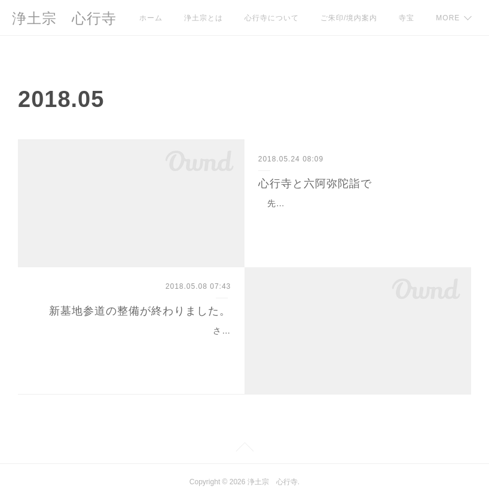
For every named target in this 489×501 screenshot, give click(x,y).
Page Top (244, 449)
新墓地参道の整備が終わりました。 (140, 311)
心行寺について (271, 18)
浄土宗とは (203, 18)
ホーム (151, 18)
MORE (411, 18)
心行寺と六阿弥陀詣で (315, 184)
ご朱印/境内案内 (348, 18)
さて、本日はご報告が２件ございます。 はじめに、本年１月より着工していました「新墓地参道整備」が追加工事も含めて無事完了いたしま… (132, 345)
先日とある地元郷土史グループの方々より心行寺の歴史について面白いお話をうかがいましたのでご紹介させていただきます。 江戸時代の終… (357, 218)
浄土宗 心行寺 (64, 18)
